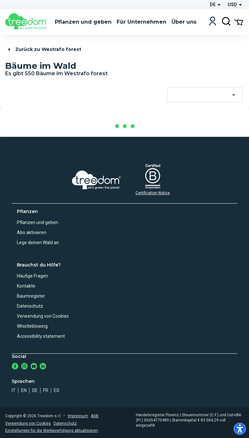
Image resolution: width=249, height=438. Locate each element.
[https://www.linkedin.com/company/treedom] (43, 367)
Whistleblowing (32, 326)
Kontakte (26, 286)
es (56, 390)
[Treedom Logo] (27, 22)
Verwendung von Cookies (43, 316)
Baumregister (31, 296)
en (24, 390)
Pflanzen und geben (37, 222)
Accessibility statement (41, 336)
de (35, 390)
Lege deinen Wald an (38, 242)
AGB (95, 416)
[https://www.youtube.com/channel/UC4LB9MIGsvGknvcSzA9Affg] (33, 367)
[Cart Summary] (239, 22)
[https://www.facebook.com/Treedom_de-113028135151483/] (15, 367)
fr (45, 390)
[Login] (212, 22)
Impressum (78, 416)
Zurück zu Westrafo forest (43, 49)
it (14, 390)
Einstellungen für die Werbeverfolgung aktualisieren (51, 430)
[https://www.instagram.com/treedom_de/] (24, 367)
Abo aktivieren (31, 232)
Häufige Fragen (32, 275)
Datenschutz (30, 306)
